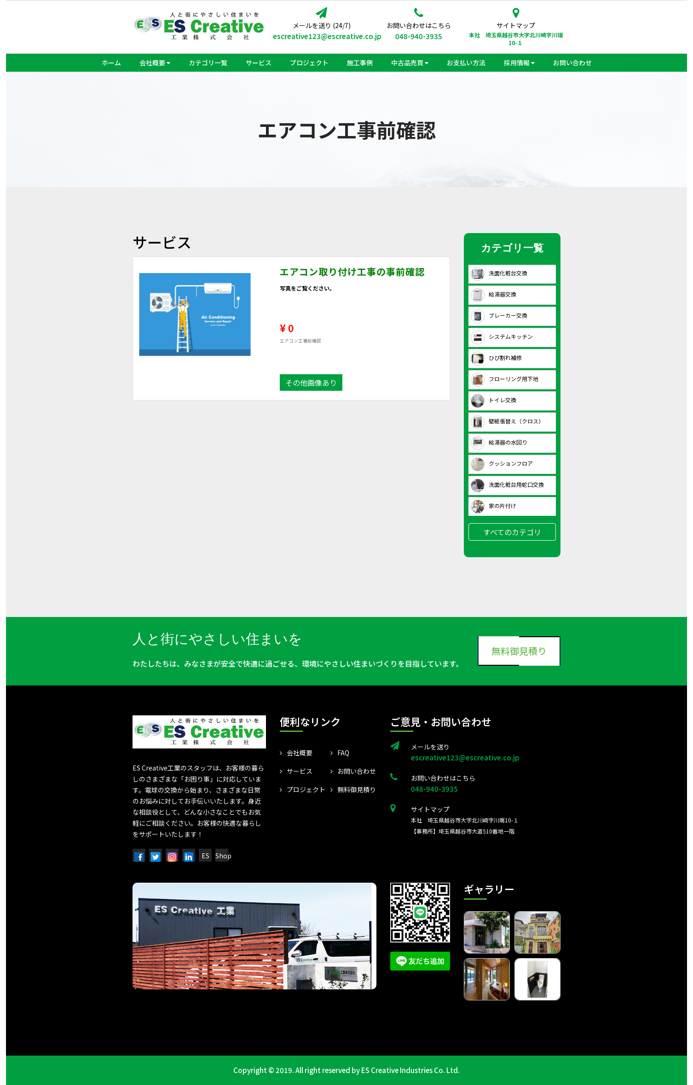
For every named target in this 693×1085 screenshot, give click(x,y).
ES (205, 855)
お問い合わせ (353, 771)
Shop (223, 855)
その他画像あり (311, 382)
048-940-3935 (418, 36)
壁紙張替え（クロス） (507, 421)
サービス (296, 771)
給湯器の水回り (499, 442)
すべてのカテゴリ (512, 531)
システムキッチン (502, 336)
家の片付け (493, 505)
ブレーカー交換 (499, 315)
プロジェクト (302, 789)
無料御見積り (519, 650)
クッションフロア (502, 463)
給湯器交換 (493, 294)
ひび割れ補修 (496, 357)
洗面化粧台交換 (499, 273)
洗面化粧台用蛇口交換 (507, 484)
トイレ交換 (493, 400)
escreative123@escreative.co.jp (321, 36)
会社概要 (296, 752)
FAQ (339, 752)
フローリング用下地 (504, 379)
